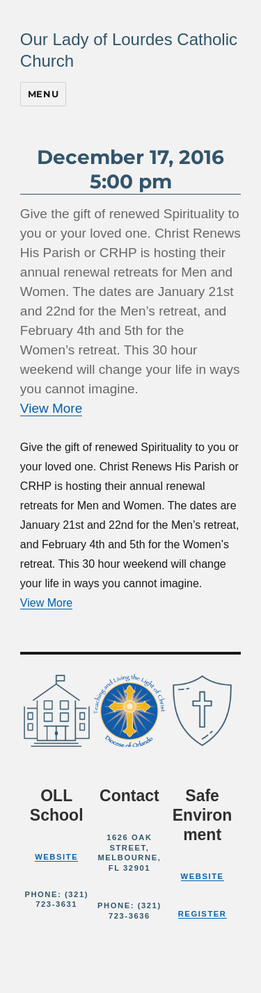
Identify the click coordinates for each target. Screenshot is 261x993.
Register (202, 914)
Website (56, 857)
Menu (43, 93)
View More (51, 408)
